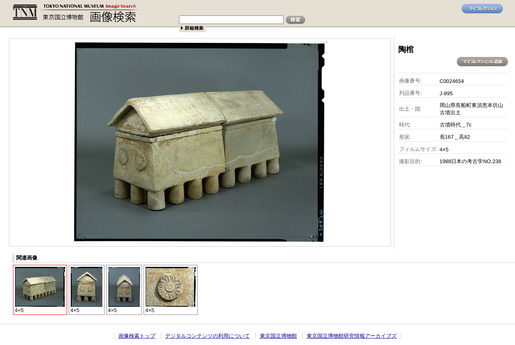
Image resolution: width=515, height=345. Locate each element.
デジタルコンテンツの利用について (207, 336)
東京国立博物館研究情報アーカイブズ (352, 336)
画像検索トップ (136, 336)
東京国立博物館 (278, 336)
